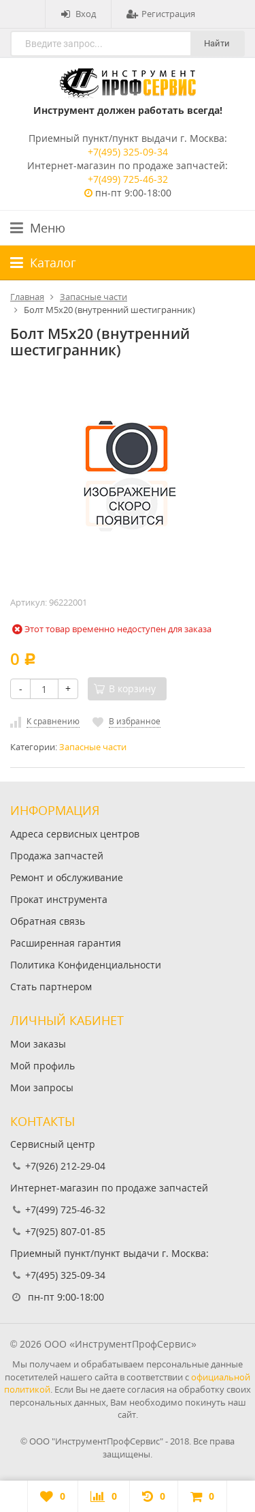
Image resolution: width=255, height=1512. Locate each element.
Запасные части (92, 747)
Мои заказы (38, 1043)
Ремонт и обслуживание (66, 877)
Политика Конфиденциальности (85, 964)
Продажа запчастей (56, 855)
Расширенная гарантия (65, 942)
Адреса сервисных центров (74, 833)
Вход (78, 14)
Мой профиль (42, 1065)
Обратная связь (47, 921)
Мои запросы (41, 1087)
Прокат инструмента (58, 899)
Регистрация (160, 14)
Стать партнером (51, 986)
